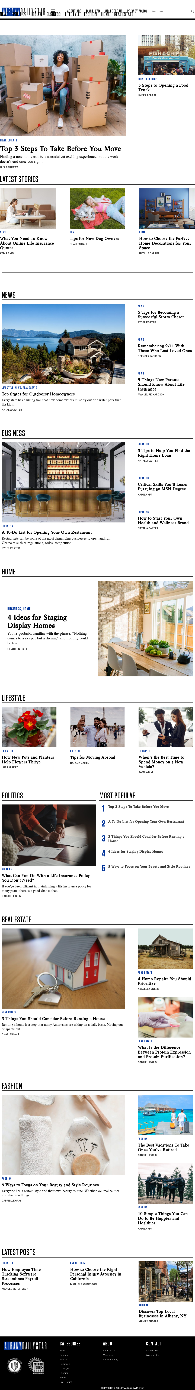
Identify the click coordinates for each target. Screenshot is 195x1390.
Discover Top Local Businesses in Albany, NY (162, 1313)
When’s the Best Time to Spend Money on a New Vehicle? (161, 761)
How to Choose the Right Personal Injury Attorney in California (95, 1273)
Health (36, 24)
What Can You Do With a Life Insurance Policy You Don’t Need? (46, 877)
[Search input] (175, 9)
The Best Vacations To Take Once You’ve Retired (163, 1146)
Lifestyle (72, 24)
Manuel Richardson (151, 393)
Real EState (16, 919)
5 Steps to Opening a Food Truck (163, 87)
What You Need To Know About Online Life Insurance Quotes (27, 242)
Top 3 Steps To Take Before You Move (60, 148)
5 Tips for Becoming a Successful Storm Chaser (161, 313)
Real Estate (123, 24)
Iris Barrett (9, 166)
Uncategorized (79, 1262)
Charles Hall (78, 243)
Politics (19, 24)
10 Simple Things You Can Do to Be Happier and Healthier (163, 1218)
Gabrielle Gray (11, 895)
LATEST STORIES (19, 179)
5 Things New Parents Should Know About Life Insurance (161, 384)
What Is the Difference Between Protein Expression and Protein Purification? (164, 1051)
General (144, 1304)
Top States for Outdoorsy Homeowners (38, 393)
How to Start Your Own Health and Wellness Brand (163, 519)
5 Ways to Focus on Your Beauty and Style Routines (149, 866)
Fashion (90, 24)
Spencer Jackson (149, 355)
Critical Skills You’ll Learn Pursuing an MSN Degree (162, 486)
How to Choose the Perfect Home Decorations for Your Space (165, 242)
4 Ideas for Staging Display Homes (37, 620)
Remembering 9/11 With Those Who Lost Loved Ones (165, 347)
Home (105, 24)
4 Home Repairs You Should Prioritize (164, 980)
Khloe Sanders (148, 1320)
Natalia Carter (149, 252)
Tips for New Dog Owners (94, 237)
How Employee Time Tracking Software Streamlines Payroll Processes (21, 1275)
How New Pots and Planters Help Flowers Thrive (28, 759)
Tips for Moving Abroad (92, 756)
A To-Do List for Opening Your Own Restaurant (47, 531)
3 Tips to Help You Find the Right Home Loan (164, 452)
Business (53, 24)
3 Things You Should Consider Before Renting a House (53, 1017)
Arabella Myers (148, 988)
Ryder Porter (147, 94)
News (4, 24)
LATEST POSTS (19, 1251)
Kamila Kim (7, 252)
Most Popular (117, 795)
